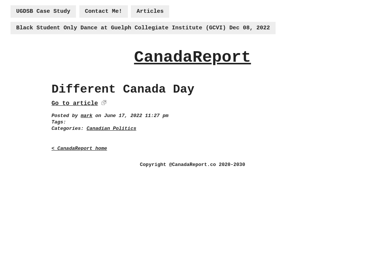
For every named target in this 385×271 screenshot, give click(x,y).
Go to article (75, 103)
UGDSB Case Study (43, 11)
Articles (150, 11)
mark (86, 116)
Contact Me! (103, 11)
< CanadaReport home (79, 148)
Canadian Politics (111, 128)
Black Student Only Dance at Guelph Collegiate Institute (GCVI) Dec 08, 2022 (143, 28)
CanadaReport (192, 57)
